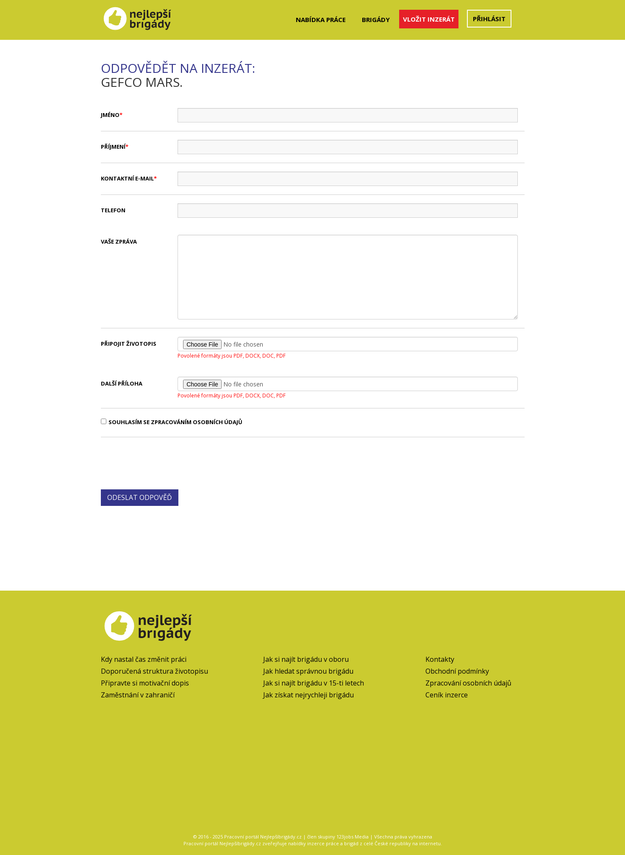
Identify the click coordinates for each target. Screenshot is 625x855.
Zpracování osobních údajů (468, 683)
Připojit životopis (128, 343)
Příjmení (113, 146)
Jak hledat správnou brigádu (308, 671)
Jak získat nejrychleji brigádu (308, 695)
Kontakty (439, 659)
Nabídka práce (321, 19)
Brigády (376, 19)
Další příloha (121, 383)
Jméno (110, 115)
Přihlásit (489, 18)
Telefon (113, 210)
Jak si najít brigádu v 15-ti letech (313, 683)
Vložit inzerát (429, 19)
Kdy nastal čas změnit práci (143, 659)
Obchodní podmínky (457, 671)
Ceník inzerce (446, 695)
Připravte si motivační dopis (145, 683)
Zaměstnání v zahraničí (138, 695)
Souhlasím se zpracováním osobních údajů (171, 422)
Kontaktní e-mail (127, 178)
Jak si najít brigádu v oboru (306, 659)
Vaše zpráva (119, 241)
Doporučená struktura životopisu (154, 671)
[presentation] (165, 462)
